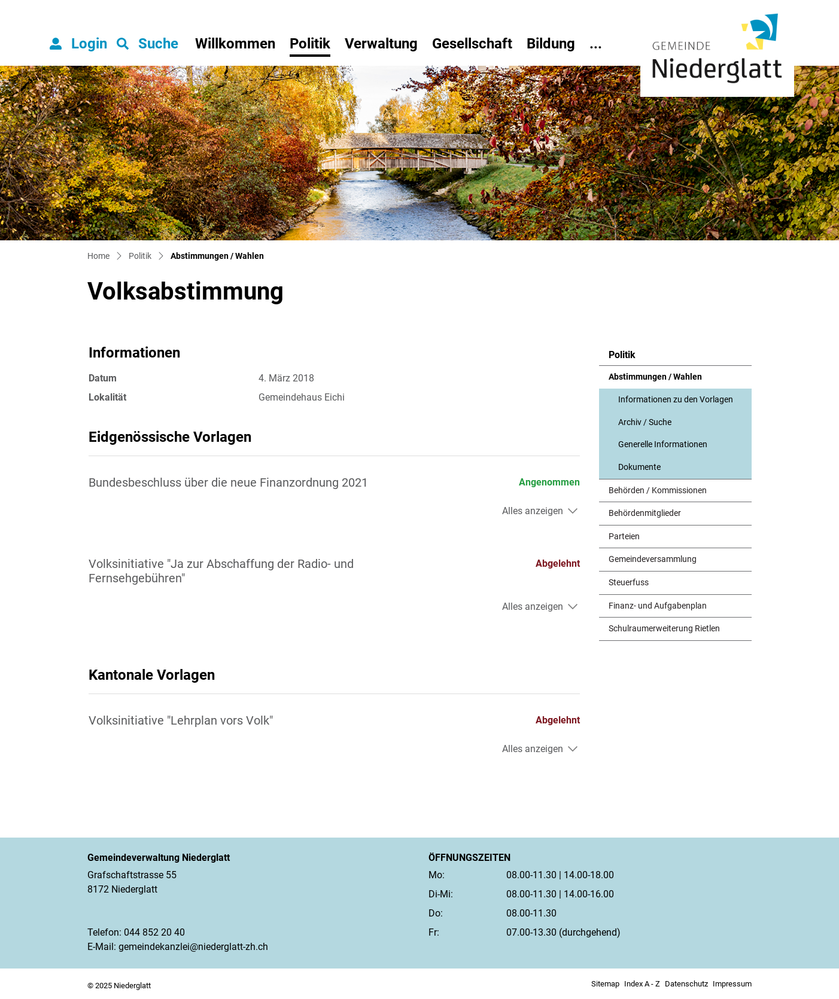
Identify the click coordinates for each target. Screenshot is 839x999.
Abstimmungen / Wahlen (655, 380)
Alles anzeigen (532, 511)
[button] (147, 43)
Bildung (551, 43)
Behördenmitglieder (645, 513)
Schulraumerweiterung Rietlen (664, 629)
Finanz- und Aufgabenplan (658, 606)
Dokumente (639, 467)
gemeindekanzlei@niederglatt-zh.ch (193, 946)
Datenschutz (686, 983)
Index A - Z (642, 983)
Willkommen (235, 43)
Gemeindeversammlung (653, 559)
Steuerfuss (629, 583)
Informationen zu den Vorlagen (675, 400)
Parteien (624, 536)
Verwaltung (381, 43)
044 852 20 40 (154, 932)
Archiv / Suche (644, 422)
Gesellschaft (472, 43)
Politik (310, 43)
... (595, 43)
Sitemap (605, 983)
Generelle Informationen (662, 444)
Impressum (732, 983)
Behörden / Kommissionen (658, 490)
